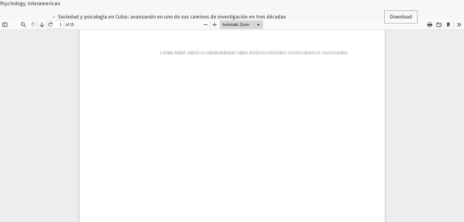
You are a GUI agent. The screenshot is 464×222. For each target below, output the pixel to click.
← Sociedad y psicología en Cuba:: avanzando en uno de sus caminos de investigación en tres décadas (169, 16)
